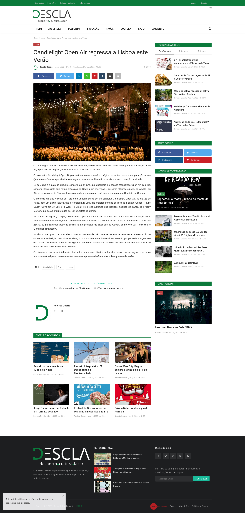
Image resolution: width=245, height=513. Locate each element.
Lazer (43, 38)
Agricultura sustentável (186, 263)
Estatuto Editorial (67, 3)
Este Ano (202, 51)
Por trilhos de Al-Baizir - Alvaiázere (72, 288)
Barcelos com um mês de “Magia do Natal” (48, 368)
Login (193, 3)
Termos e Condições (179, 506)
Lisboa (70, 267)
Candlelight (48, 267)
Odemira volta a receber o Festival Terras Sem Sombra (191, 93)
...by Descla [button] (55, 28)
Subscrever (201, 478)
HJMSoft (78, 506)
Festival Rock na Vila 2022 (173, 327)
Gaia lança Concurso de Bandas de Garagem (192, 108)
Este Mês (183, 51)
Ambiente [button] (159, 28)
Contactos (39, 3)
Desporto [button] (75, 28)
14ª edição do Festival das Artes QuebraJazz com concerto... (190, 249)
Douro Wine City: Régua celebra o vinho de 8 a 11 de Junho (131, 370)
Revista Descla (42, 67)
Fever (60, 267)
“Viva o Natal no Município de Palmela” (131, 410)
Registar (204, 3)
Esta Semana (165, 51)
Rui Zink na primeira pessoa (108, 288)
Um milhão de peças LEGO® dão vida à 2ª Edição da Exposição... (191, 233)
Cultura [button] (127, 28)
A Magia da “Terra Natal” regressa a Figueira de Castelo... (129, 470)
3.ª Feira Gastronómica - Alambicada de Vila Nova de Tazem (192, 62)
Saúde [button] (111, 28)
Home (39, 28)
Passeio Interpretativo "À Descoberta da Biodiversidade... (88, 370)
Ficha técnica (84, 3)
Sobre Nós (52, 3)
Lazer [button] (142, 28)
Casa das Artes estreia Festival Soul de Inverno (131, 484)
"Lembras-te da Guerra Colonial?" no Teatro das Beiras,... (191, 124)
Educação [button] (94, 28)
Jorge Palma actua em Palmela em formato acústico (51, 410)
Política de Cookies (200, 506)
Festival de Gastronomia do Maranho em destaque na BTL (91, 410)
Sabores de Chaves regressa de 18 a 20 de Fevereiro (192, 77)
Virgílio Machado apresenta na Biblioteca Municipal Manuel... (127, 456)
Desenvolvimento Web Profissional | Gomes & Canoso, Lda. (192, 218)
